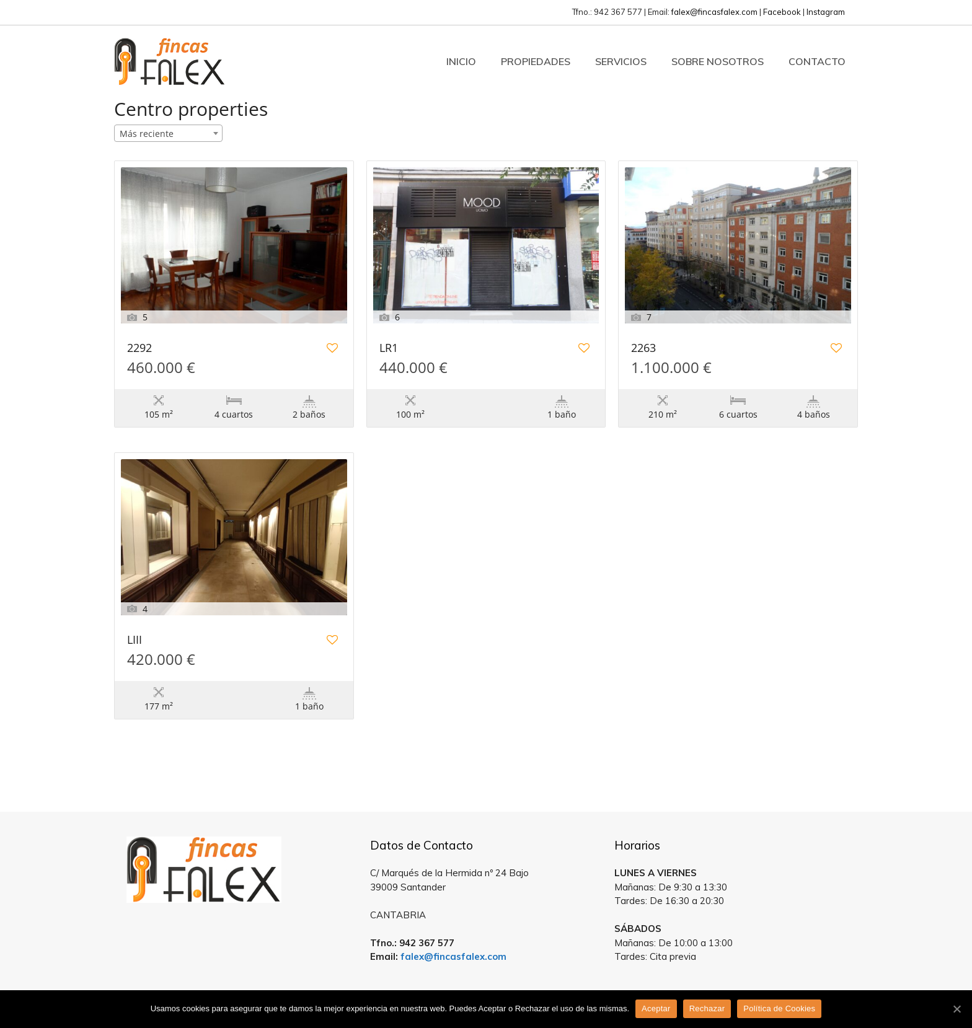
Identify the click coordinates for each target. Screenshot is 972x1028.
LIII (134, 640)
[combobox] (168, 133)
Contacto (817, 61)
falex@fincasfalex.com (714, 12)
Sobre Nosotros (717, 61)
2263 (643, 348)
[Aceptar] (956, 1009)
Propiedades (535, 61)
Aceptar (656, 1008)
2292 (139, 348)
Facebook (782, 12)
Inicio (461, 61)
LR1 (388, 348)
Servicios (621, 61)
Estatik (518, 793)
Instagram (825, 12)
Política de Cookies (779, 1008)
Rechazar (707, 1008)
